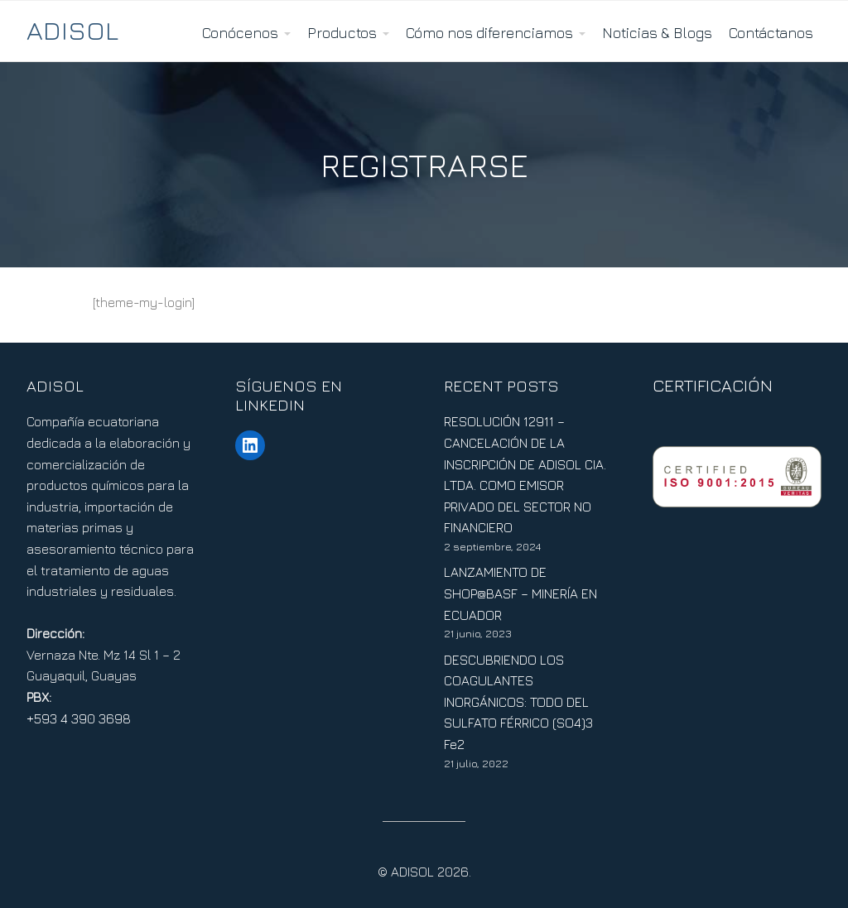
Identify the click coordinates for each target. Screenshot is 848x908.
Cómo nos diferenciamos (489, 32)
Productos (342, 32)
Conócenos (240, 32)
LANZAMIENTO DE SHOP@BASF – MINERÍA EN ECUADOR (520, 593)
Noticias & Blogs (657, 32)
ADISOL (72, 30)
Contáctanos (771, 32)
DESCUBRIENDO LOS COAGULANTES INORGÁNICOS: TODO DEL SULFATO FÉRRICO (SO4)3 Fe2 (518, 702)
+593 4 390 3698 (78, 718)
